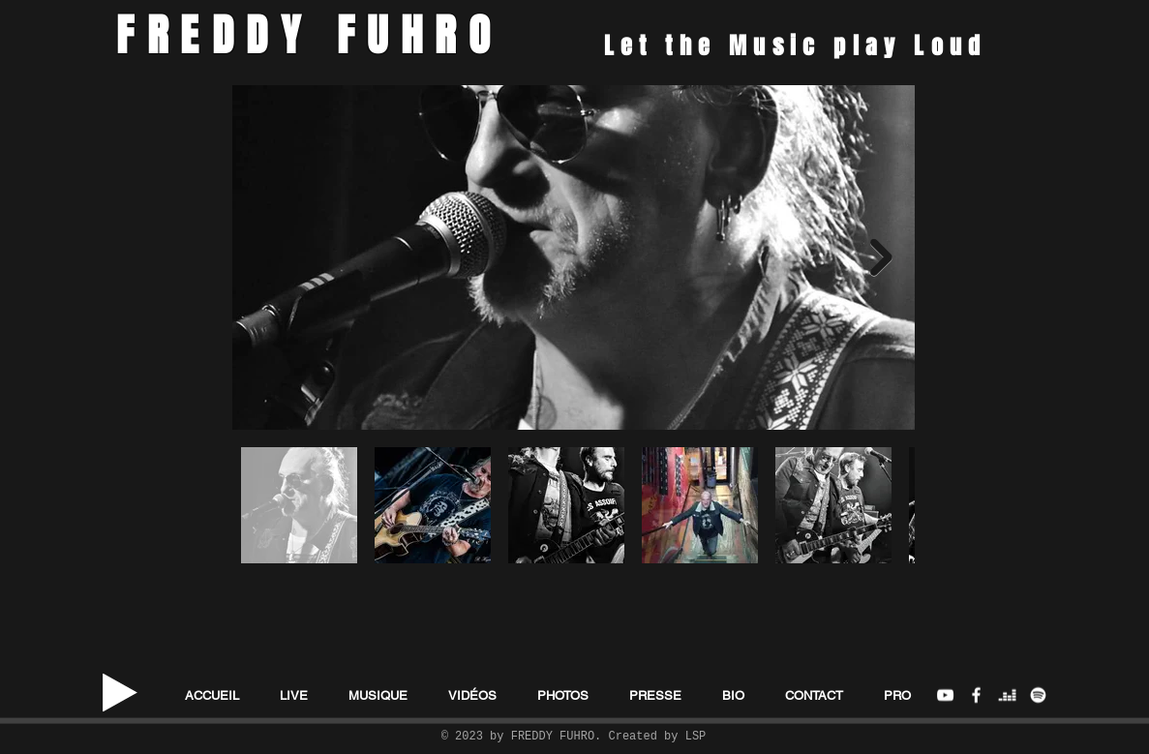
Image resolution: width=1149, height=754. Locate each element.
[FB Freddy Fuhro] (976, 695)
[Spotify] (1038, 695)
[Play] (120, 693)
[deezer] (1007, 695)
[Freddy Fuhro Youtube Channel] (945, 695)
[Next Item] (881, 258)
